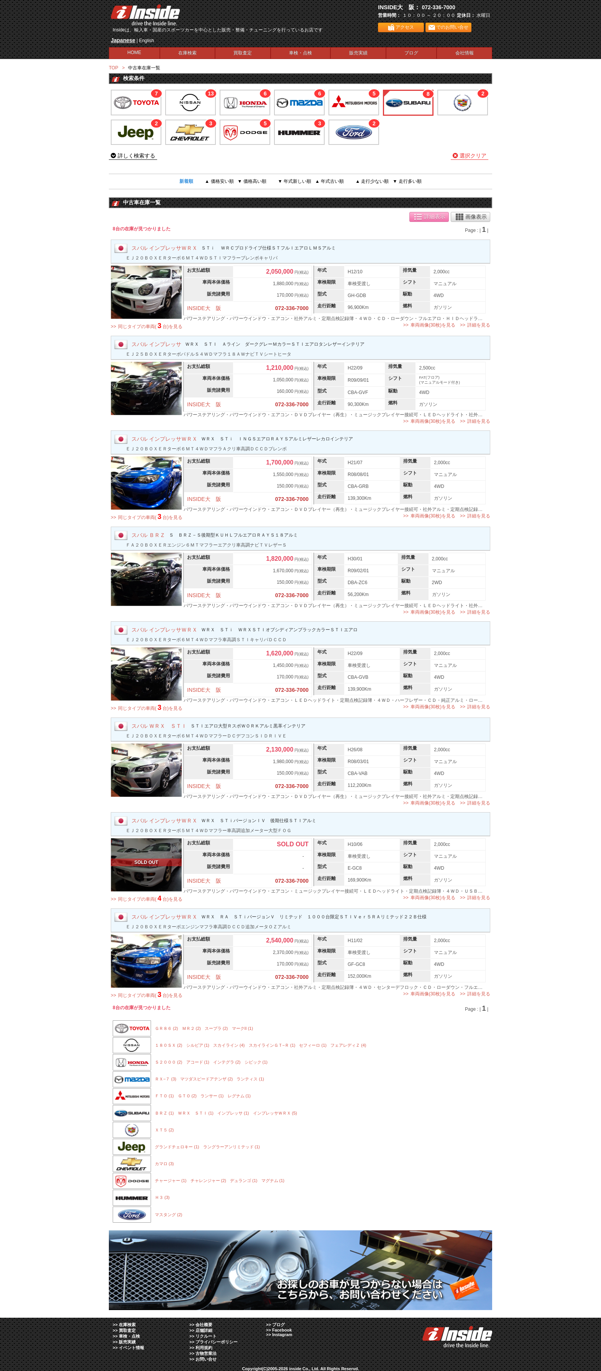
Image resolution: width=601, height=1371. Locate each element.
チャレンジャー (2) (208, 1180)
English (146, 40)
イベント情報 (131, 1347)
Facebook (282, 1330)
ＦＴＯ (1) (164, 1096)
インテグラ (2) (227, 1062)
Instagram (282, 1334)
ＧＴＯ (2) (187, 1096)
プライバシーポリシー (216, 1342)
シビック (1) (256, 1062)
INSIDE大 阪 (204, 308)
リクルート (206, 1336)
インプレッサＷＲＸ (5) (275, 1113)
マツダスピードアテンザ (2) (206, 1079)
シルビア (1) (198, 1045)
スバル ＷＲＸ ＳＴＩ (159, 726)
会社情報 (464, 53)
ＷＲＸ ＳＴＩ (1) (196, 1113)
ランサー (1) (212, 1096)
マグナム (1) (273, 1180)
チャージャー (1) (171, 1180)
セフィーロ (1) (313, 1045)
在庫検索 (187, 53)
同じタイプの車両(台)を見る (150, 326)
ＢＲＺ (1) (164, 1113)
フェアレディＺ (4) (348, 1045)
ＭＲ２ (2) (191, 1028)
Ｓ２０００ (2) (168, 1062)
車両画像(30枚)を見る (433, 325)
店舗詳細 (203, 1330)
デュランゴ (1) (244, 1180)
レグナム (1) (239, 1096)
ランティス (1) (250, 1079)
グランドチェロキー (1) (177, 1146)
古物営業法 (206, 1353)
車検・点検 (300, 53)
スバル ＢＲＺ (148, 535)
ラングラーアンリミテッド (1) (231, 1146)
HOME (134, 52)
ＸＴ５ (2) (164, 1130)
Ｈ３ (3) (162, 1197)
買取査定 (242, 53)
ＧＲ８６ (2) (166, 1028)
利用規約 (203, 1347)
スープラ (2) (216, 1028)
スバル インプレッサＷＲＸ (164, 248)
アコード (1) (198, 1062)
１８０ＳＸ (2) (168, 1045)
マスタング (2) (168, 1214)
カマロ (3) (164, 1163)
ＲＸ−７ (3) (165, 1079)
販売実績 (358, 53)
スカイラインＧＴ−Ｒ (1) (272, 1045)
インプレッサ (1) (233, 1113)
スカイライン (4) (229, 1045)
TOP (113, 68)
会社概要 (203, 1324)
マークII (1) (242, 1028)
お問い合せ (206, 1359)
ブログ (411, 53)
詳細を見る (478, 325)
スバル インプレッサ (156, 344)
